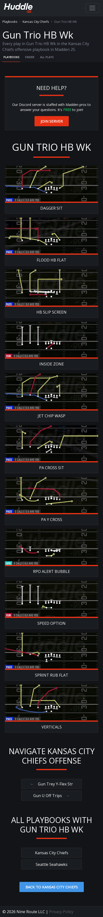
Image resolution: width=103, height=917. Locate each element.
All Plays (46, 57)
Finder (29, 57)
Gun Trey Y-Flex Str (51, 784)
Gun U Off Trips (51, 795)
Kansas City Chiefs (36, 21)
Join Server (52, 121)
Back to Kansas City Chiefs (52, 887)
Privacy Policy (61, 911)
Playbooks (9, 21)
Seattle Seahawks (52, 864)
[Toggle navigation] (92, 8)
